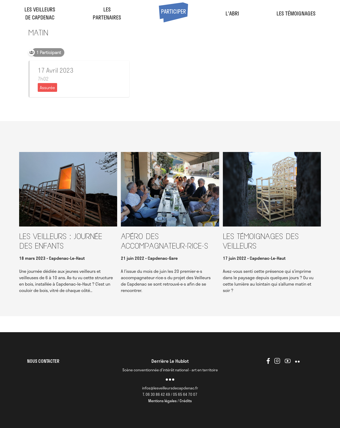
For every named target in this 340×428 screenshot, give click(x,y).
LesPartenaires (107, 13)
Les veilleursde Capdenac (39, 13)
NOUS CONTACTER (43, 360)
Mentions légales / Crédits (170, 401)
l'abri (232, 13)
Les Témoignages (296, 13)
